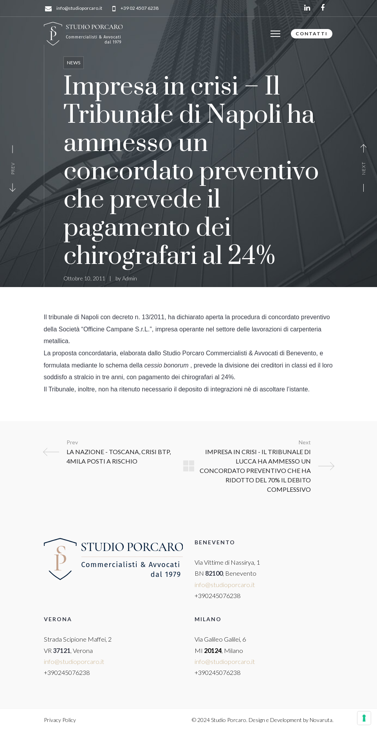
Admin (129, 278)
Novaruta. (322, 719)
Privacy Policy (60, 719)
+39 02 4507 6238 (140, 8)
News (73, 62)
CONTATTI (312, 33)
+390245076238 (217, 595)
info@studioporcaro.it (79, 8)
